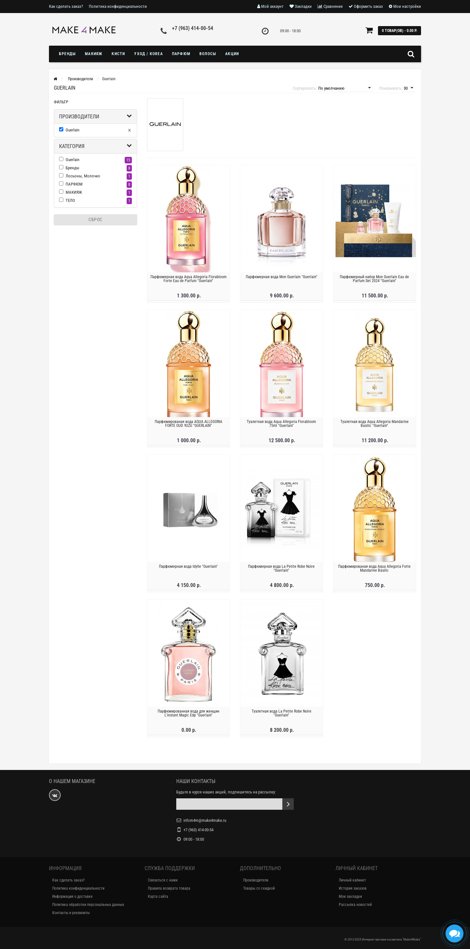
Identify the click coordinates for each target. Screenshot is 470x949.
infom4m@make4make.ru (204, 820)
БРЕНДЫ (67, 54)
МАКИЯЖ (93, 54)
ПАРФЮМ (181, 54)
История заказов (353, 888)
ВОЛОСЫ (207, 54)
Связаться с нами (163, 880)
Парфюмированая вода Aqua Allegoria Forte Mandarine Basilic (374, 571)
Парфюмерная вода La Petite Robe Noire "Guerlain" (281, 571)
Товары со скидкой (259, 888)
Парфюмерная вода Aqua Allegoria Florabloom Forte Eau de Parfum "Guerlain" (188, 281)
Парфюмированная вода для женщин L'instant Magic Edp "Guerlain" (188, 716)
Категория (72, 146)
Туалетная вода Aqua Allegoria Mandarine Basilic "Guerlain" (374, 426)
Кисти (118, 54)
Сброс (95, 219)
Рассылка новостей (355, 904)
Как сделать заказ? (66, 6)
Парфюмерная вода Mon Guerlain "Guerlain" (281, 279)
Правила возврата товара (169, 888)
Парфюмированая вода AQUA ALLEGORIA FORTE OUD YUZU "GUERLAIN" (188, 426)
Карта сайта (158, 896)
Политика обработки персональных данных (88, 904)
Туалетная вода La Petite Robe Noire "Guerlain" (281, 716)
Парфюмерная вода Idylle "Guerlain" (188, 569)
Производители (79, 116)
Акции (232, 54)
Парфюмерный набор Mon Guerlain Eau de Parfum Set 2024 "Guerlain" (374, 281)
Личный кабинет (352, 880)
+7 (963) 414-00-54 (192, 28)
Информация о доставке (72, 896)
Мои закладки (350, 896)
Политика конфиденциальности (118, 6)
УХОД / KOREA (148, 54)
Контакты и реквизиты (71, 913)
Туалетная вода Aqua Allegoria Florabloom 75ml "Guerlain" (281, 426)
